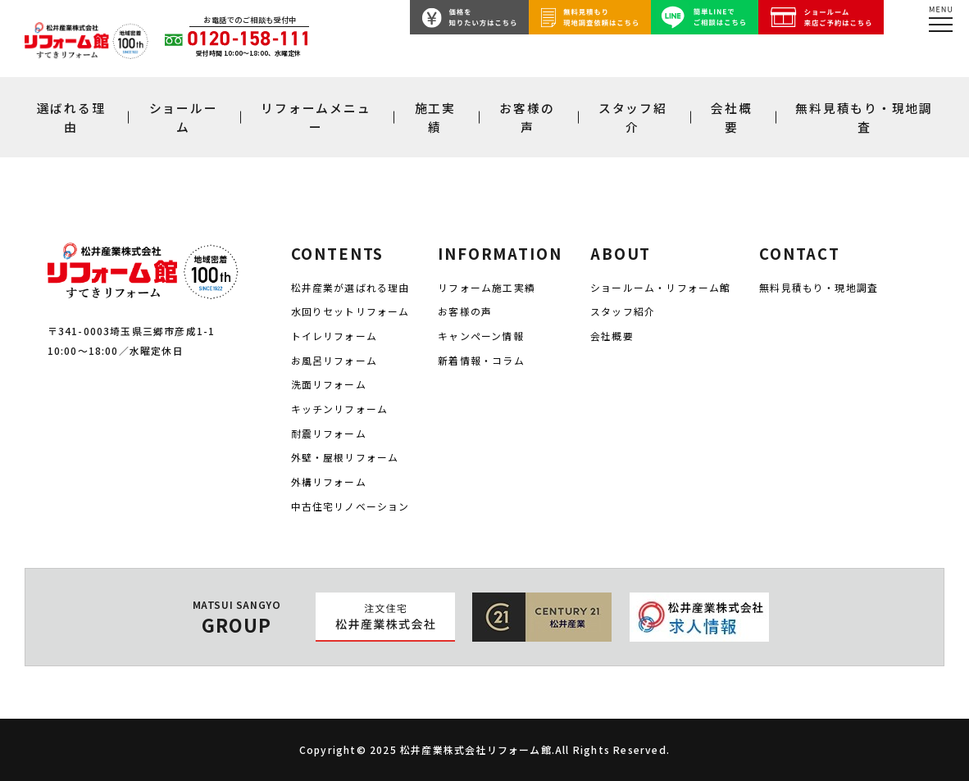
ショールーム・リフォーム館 (660, 287)
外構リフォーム (328, 481)
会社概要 (731, 117)
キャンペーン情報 (481, 336)
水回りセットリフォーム (350, 311)
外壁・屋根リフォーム (345, 457)
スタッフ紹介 (632, 117)
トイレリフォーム (334, 336)
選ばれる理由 (71, 117)
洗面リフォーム (328, 384)
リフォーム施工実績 (486, 287)
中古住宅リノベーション (350, 506)
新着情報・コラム (481, 360)
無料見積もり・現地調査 (864, 117)
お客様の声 (526, 117)
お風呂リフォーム (334, 360)
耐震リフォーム (328, 433)
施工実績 (435, 117)
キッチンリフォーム (340, 408)
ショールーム (183, 117)
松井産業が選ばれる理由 (350, 287)
